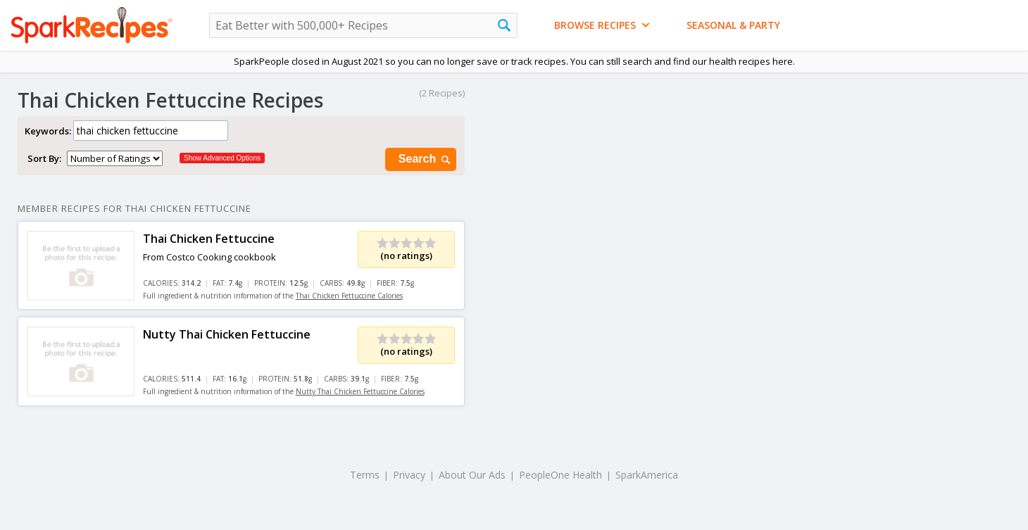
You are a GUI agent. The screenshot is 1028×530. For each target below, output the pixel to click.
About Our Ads (472, 474)
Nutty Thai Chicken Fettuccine (227, 334)
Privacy (409, 474)
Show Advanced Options (222, 158)
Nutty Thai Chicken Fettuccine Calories (360, 391)
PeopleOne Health (560, 474)
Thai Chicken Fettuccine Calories (349, 296)
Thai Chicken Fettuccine (209, 238)
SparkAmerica (646, 474)
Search (425, 159)
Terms (365, 474)
